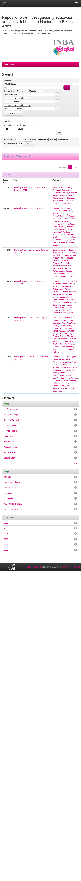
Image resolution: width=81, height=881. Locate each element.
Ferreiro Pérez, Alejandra (63, 347)
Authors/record (10, 143)
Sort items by (30, 139)
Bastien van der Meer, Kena (64, 318)
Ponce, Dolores (59, 213)
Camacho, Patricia (67, 216)
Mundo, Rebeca (65, 229)
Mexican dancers (11, 509)
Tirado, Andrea (59, 201)
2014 (6, 534)
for (5, 87)
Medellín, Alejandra (68, 339)
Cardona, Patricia (60, 242)
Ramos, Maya (64, 383)
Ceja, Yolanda (58, 305)
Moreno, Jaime (66, 203)
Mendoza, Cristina (68, 253)
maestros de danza (12, 482)
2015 (6, 528)
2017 (6, 523)
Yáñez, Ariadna (59, 195)
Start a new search (13, 113)
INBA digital (9, 65)
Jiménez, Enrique (60, 187)
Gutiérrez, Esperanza (61, 260)
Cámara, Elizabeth (69, 193)
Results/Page (10, 139)
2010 (6, 550)
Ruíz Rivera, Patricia (69, 378)
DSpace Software (34, 567)
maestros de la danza (13, 504)
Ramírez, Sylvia (59, 320)
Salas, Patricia (59, 274)
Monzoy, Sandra (59, 219)
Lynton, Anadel (59, 310)
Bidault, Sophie (68, 240)
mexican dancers (11, 488)
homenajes (8, 498)
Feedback (76, 567)
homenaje (8, 493)
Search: (7, 81)
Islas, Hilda (64, 289)
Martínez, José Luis (67, 198)
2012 (6, 539)
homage (7, 477)
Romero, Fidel (68, 224)
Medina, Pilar (58, 268)
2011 (6, 544)
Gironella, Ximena (67, 344)
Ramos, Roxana (67, 234)
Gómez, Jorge (66, 211)
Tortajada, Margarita (61, 255)
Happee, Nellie (59, 232)
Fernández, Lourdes (61, 380)
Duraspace (66, 567)
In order (52, 139)
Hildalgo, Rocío (59, 386)
